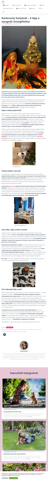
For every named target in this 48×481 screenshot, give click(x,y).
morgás (10, 331)
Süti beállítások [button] (5, 478)
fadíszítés (11, 329)
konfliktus (30, 329)
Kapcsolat (41, 8)
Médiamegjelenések (8, 8)
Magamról (6, 5)
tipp (18, 331)
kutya (34, 329)
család (6, 329)
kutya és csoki (38, 329)
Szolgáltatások (17, 5)
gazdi (22, 329)
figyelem (15, 329)
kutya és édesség (5, 331)
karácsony (26, 329)
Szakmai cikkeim (9, 327)
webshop (32, 8)
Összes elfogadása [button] (13, 478)
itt (29, 322)
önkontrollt (12, 186)
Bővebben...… (30, 416)
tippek (21, 331)
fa (8, 329)
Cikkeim (42, 5)
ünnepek (24, 331)
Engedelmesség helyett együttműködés (14, 454)
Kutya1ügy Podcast (21, 8)
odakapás (15, 331)
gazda (19, 329)
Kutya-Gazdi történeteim (31, 5)
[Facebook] (4, 334)
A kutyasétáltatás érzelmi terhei (12, 411)
